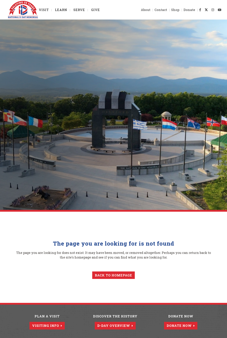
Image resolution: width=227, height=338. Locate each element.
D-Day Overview (115, 325)
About (142, 10)
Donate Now (181, 325)
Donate (185, 10)
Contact (157, 10)
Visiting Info (47, 325)
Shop (171, 10)
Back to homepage (113, 275)
